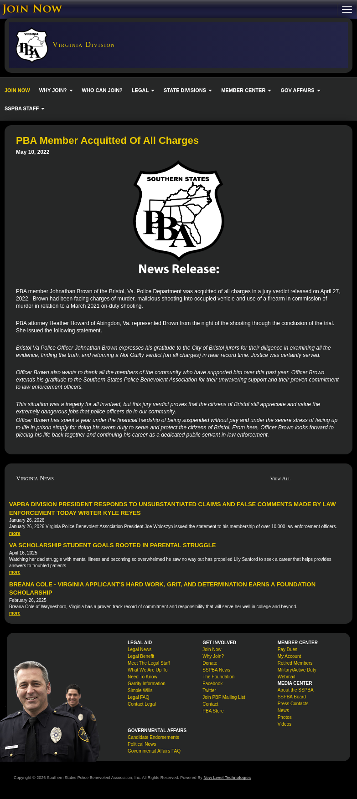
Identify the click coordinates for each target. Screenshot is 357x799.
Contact (210, 704)
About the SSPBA (296, 689)
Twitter (209, 690)
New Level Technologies (227, 777)
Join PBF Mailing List (223, 697)
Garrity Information (147, 683)
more (14, 533)
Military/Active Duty (297, 669)
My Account (289, 656)
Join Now (211, 649)
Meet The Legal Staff (149, 663)
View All (280, 478)
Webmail (286, 676)
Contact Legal (142, 704)
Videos (284, 724)
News (283, 710)
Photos (285, 717)
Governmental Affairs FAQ (154, 750)
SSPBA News (216, 669)
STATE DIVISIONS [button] (188, 90)
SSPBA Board (292, 696)
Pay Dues (287, 649)
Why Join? (213, 656)
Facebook (212, 683)
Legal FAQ (138, 697)
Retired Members (295, 663)
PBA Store (212, 710)
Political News (142, 744)
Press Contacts (293, 703)
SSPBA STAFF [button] (25, 108)
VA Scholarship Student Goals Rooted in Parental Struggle (112, 545)
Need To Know (142, 676)
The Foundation (218, 676)
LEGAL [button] (143, 90)
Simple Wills (140, 690)
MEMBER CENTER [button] (246, 90)
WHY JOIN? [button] (56, 90)
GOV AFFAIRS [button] (300, 90)
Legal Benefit (141, 656)
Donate (209, 663)
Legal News (139, 649)
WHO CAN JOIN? (102, 90)
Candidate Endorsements (153, 737)
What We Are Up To (147, 669)
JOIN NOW (17, 90)
